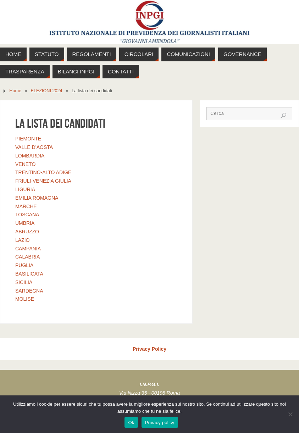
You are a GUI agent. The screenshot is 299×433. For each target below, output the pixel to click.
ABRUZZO (27, 231)
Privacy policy (160, 422)
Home (15, 90)
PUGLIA (24, 265)
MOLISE (24, 299)
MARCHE (26, 206)
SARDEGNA (29, 291)
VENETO (25, 164)
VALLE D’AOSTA (34, 147)
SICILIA (23, 282)
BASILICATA (29, 274)
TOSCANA (27, 214)
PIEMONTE (28, 138)
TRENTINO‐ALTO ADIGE (43, 172)
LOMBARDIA (29, 156)
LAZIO (22, 240)
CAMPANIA (28, 248)
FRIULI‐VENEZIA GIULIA (43, 181)
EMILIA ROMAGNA (36, 198)
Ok (131, 422)
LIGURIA (25, 189)
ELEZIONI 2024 (46, 90)
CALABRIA (27, 257)
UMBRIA (24, 223)
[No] (290, 414)
